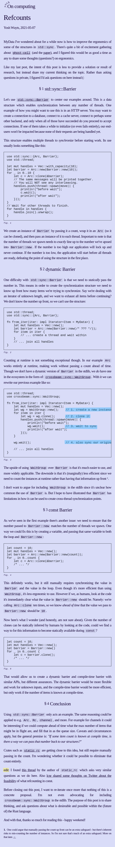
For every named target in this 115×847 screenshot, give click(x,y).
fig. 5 (7, 673)
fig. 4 (7, 580)
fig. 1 (7, 225)
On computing (19, 6)
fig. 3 (7, 466)
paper (46, 52)
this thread (29, 773)
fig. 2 (7, 356)
